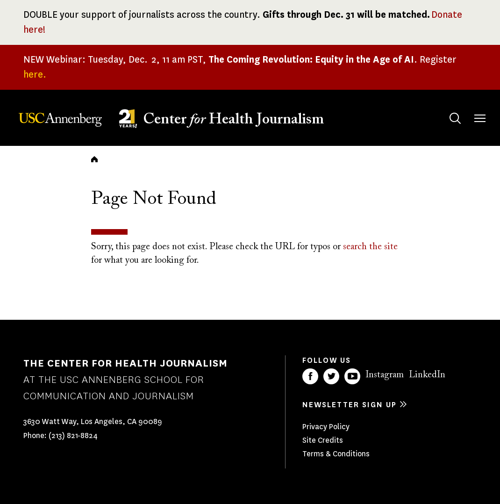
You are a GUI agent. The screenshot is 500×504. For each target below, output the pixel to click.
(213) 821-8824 (73, 435)
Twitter (331, 376)
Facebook (310, 376)
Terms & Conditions (336, 454)
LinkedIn (427, 375)
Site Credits (322, 440)
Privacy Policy (326, 427)
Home (94, 159)
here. (34, 74)
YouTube (352, 376)
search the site (370, 247)
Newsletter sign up (349, 405)
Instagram (384, 375)
